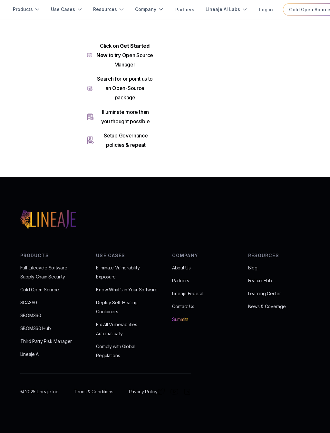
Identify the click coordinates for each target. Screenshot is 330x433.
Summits (180, 319)
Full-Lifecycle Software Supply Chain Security (43, 272)
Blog (252, 267)
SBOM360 (30, 315)
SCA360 (28, 302)
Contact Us (183, 306)
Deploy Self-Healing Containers (117, 307)
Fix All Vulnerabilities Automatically (116, 329)
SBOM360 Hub (35, 328)
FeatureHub (260, 280)
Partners (180, 280)
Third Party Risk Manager (46, 341)
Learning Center (264, 293)
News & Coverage (267, 306)
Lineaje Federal (187, 293)
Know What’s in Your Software (126, 289)
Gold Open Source (39, 289)
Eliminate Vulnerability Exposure (118, 272)
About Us (181, 267)
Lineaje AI (30, 354)
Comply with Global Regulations (115, 351)
